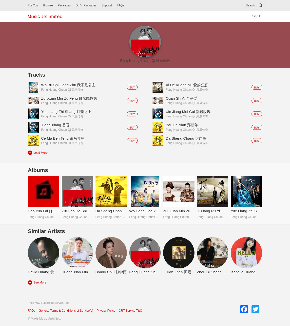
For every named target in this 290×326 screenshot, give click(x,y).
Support (106, 5)
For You (33, 5)
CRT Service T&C (130, 310)
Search (250, 5)
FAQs (120, 5)
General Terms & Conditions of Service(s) (66, 310)
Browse (48, 5)
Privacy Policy (106, 310)
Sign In (256, 16)
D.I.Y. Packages (86, 5)
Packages (64, 5)
